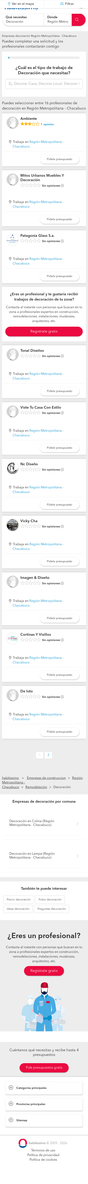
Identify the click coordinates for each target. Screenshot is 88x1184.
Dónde (52, 17)
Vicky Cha (28, 531)
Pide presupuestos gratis (44, 1078)
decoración (19, 909)
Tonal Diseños (32, 361)
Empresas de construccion (46, 788)
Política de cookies (43, 1170)
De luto (26, 701)
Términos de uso (43, 1160)
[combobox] (23, 20)
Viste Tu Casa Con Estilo (40, 418)
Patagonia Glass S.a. (37, 246)
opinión (47, 134)
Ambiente (28, 129)
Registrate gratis (44, 341)
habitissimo (10, 788)
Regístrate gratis (44, 981)
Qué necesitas (16, 17)
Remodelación (36, 797)
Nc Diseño (29, 474)
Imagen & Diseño (35, 588)
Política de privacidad (43, 1165)
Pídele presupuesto (59, 169)
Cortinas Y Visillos (35, 645)
